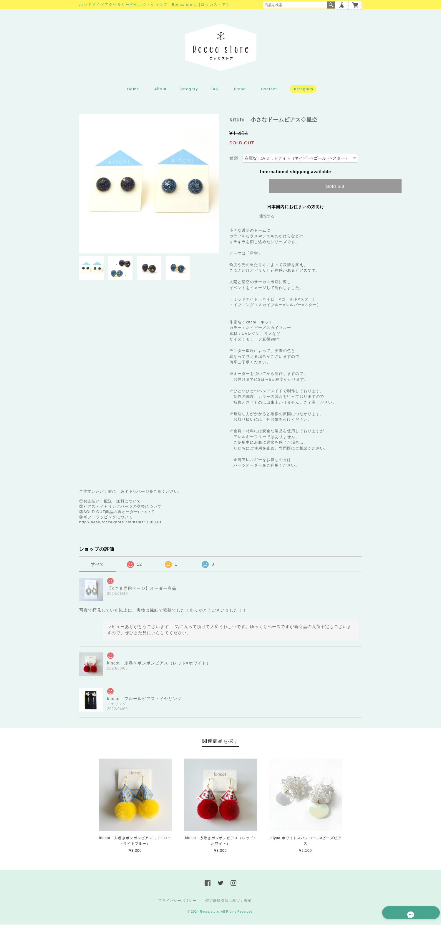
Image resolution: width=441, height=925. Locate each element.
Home (133, 90)
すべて (97, 564)
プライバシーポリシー (177, 901)
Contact (269, 90)
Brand (240, 90)
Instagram (303, 90)
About (160, 90)
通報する (267, 217)
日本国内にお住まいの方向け (295, 207)
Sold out (335, 186)
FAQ (214, 90)
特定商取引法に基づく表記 (228, 901)
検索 (331, 5)
